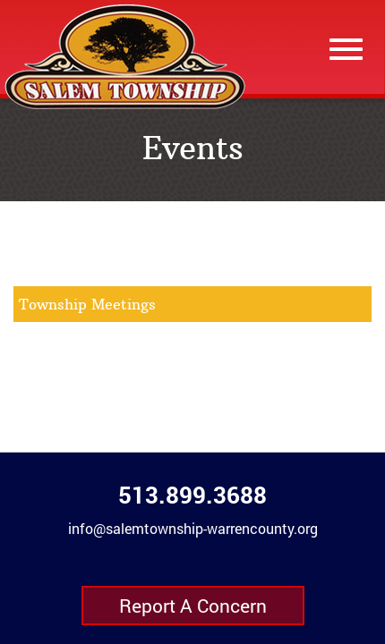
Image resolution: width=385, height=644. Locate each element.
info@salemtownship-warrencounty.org (193, 528)
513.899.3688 (192, 495)
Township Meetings (87, 304)
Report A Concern (193, 605)
